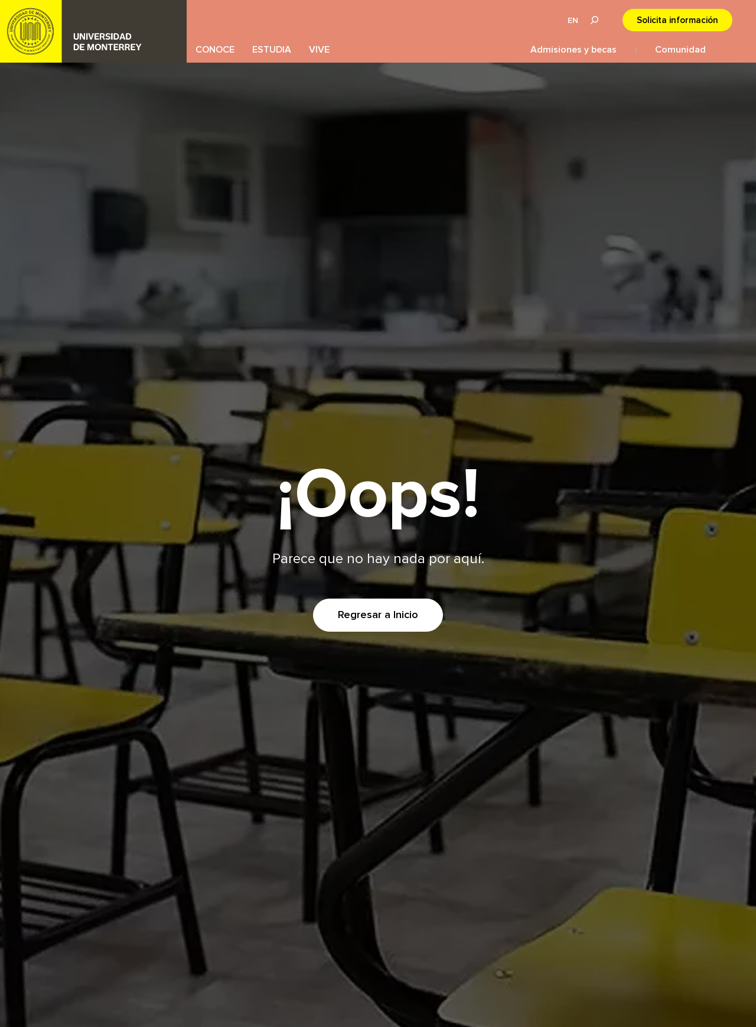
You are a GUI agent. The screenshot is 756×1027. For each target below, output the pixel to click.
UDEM (93, 31)
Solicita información (677, 20)
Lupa (594, 20)
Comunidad (680, 49)
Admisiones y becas (573, 49)
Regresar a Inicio (378, 615)
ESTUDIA (271, 49)
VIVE (319, 49)
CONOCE (214, 49)
